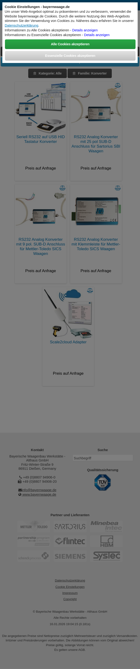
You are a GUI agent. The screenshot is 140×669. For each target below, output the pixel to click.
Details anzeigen (85, 30)
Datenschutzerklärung (21, 25)
